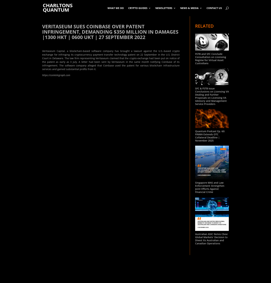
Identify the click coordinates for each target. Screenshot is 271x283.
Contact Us (214, 8)
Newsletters (163, 8)
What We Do (116, 8)
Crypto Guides (137, 8)
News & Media (189, 8)
